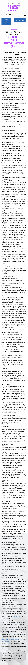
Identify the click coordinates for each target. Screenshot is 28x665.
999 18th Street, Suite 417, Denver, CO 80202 (12, 639)
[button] (6, 21)
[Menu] (25, 15)
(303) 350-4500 (17, 617)
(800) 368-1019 (5, 641)
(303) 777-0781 (8, 15)
